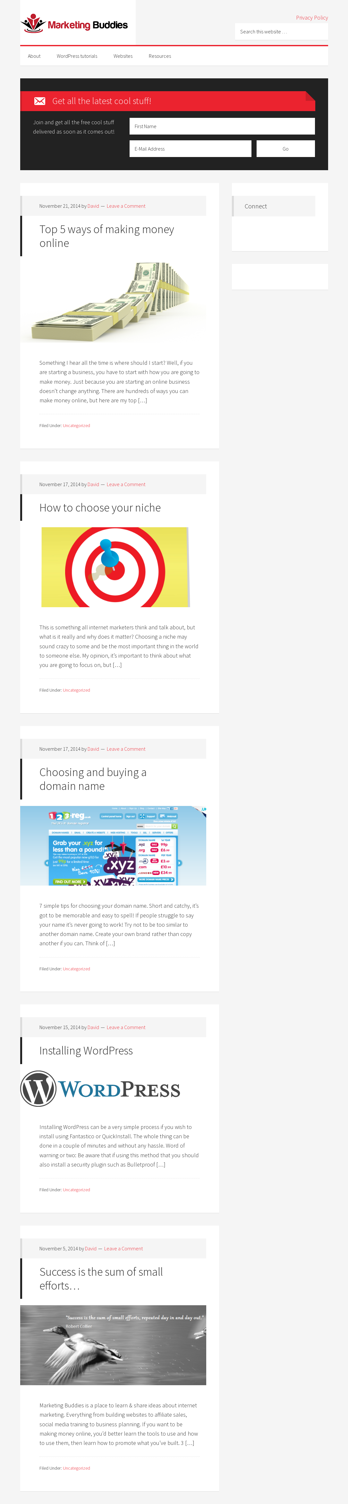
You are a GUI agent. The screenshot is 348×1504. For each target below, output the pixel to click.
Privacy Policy (312, 17)
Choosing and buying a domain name (93, 779)
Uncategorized (76, 425)
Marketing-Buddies (78, 22)
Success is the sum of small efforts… (101, 1278)
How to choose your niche (100, 507)
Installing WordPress (86, 1050)
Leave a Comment (126, 206)
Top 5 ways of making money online (106, 236)
